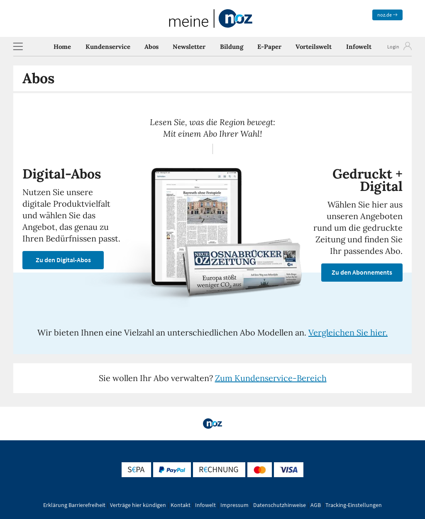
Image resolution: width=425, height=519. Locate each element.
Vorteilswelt (314, 47)
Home (62, 47)
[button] (17, 46)
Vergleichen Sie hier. (348, 332)
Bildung (231, 47)
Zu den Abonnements (362, 272)
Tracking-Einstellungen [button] (353, 505)
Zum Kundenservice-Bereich (271, 378)
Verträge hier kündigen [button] (138, 505)
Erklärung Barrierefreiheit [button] (74, 505)
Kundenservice (107, 47)
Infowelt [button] (205, 505)
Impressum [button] (234, 505)
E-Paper (269, 47)
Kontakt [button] (181, 505)
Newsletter (189, 47)
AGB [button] (315, 505)
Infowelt (358, 47)
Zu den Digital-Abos (63, 260)
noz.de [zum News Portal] (387, 15)
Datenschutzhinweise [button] (279, 505)
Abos (151, 47)
